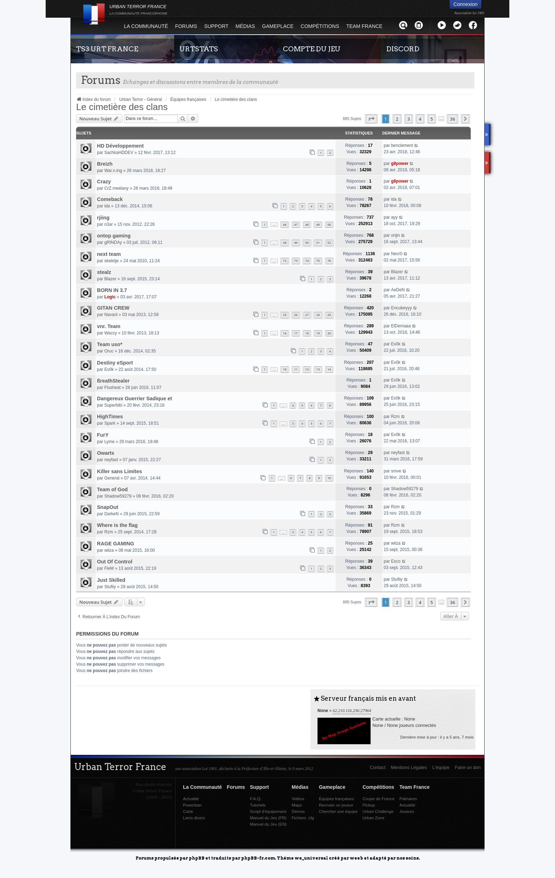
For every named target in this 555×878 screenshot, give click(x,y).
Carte (188, 811)
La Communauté (146, 26)
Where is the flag (117, 525)
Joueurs (406, 811)
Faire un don (468, 767)
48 (307, 224)
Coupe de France (378, 798)
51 (318, 242)
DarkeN (111, 513)
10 (284, 369)
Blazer (110, 278)
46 (284, 224)
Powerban (192, 805)
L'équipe (441, 767)
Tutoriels (257, 805)
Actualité (191, 798)
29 (329, 314)
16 (284, 333)
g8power (399, 163)
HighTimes (110, 416)
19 (318, 333)
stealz (104, 272)
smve (396, 471)
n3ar (108, 224)
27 (307, 314)
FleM (109, 568)
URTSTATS (198, 49)
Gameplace (277, 26)
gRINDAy (113, 242)
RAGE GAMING (115, 543)
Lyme (109, 441)
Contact (378, 767)
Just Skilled (111, 580)
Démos (298, 811)
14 (329, 369)
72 (284, 260)
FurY (103, 435)
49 (318, 224)
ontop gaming (114, 236)
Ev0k (396, 344)
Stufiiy (110, 586)
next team (109, 254)
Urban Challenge (378, 811)
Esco (396, 561)
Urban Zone (373, 817)
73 (296, 260)
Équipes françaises (336, 798)
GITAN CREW (113, 308)
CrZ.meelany (116, 188)
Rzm (395, 416)
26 (296, 314)
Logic (110, 296)
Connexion (465, 4)
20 (329, 333)
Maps (297, 805)
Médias (245, 26)
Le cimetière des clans (122, 107)
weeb (356, 857)
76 (329, 260)
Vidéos (298, 798)
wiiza (109, 550)
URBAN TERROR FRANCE (138, 9)
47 (296, 224)
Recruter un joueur (336, 805)
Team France (364, 26)
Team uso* (109, 344)
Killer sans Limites (119, 471)
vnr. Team (108, 326)
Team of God (112, 489)
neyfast (111, 459)
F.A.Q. (255, 798)
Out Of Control (114, 561)
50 (329, 224)
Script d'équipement (268, 811)
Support (216, 26)
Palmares (408, 798)
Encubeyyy (401, 307)
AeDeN (398, 289)
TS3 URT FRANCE (107, 49)
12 (307, 369)
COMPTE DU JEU (312, 49)
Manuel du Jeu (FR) (268, 817)
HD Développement (120, 146)
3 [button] (408, 119)
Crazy (104, 181)
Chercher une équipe (338, 811)
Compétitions (320, 26)
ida (107, 205)
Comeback (110, 199)
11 (296, 369)
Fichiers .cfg (303, 817)
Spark (109, 423)
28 (318, 314)
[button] (371, 119)
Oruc (109, 351)
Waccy (110, 333)
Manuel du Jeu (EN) (268, 824)
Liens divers (194, 817)
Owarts (105, 453)
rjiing (103, 217)
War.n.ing (113, 170)
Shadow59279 (118, 496)
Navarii (111, 314)
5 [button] (431, 119)
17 (296, 333)
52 (329, 242)
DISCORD (402, 49)
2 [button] (397, 119)
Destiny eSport (115, 363)
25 (284, 314)
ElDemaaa (401, 325)
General (112, 478)
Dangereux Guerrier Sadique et (134, 398)
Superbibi (113, 405)
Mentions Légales (409, 767)
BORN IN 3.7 (112, 290)
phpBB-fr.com (258, 857)
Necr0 (396, 253)
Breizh (105, 164)
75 (318, 260)
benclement (402, 145)
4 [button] (420, 119)
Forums (186, 26)
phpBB (197, 857)
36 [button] (452, 119)
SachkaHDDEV (118, 152)
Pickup (368, 805)
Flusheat (112, 387)
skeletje (111, 260)
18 (307, 333)
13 (318, 369)
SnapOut (107, 507)
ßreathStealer (113, 381)
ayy (394, 217)
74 (307, 260)
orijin (395, 235)
